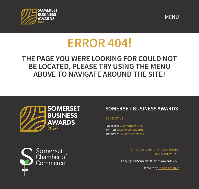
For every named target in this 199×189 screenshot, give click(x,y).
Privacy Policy (163, 154)
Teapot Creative (168, 168)
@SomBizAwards (131, 126)
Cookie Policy (170, 149)
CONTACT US (114, 118)
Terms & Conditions (142, 149)
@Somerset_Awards (129, 129)
